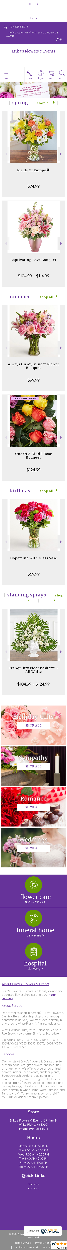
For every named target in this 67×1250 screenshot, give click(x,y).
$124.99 (33, 469)
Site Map (48, 1247)
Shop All (44, 103)
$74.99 (34, 186)
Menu (6, 78)
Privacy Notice (43, 1242)
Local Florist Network (25, 1247)
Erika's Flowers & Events (33, 51)
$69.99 (34, 574)
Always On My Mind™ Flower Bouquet (33, 366)
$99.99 (34, 380)
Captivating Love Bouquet (33, 260)
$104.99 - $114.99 (33, 275)
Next (61, 153)
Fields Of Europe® (33, 170)
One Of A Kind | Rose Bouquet (33, 455)
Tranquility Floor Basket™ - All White (33, 670)
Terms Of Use (23, 1242)
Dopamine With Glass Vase (33, 558)
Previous (5, 153)
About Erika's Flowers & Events (25, 984)
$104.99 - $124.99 (33, 684)
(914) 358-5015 (18, 26)
